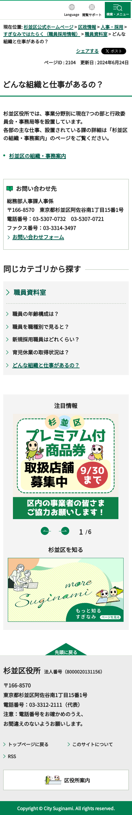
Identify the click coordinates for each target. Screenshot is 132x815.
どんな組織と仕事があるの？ (46, 365)
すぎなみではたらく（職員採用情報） (41, 34)
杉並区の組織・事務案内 (37, 156)
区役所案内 (77, 780)
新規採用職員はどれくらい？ (46, 339)
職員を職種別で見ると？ (40, 326)
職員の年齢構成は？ (35, 314)
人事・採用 (112, 27)
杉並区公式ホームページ (48, 27)
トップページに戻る (28, 744)
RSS (12, 756)
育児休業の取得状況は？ (40, 352)
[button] (71, 10)
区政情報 (87, 27)
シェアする (87, 50)
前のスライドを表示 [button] (45, 531)
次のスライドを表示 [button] (65, 531)
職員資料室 (96, 34)
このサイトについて (92, 744)
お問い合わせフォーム (38, 237)
